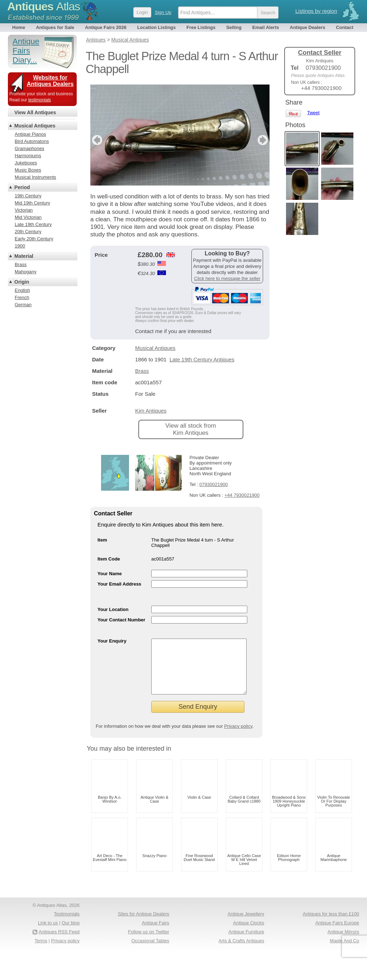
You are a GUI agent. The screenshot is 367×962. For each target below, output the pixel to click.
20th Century (28, 231)
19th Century (28, 195)
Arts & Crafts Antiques (241, 951)
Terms (41, 951)
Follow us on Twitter (148, 942)
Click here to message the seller (227, 278)
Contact (344, 27)
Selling (234, 27)
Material (23, 256)
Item (102, 540)
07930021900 (213, 484)
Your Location (112, 609)
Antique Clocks (248, 933)
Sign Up (163, 12)
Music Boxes (28, 170)
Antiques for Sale (55, 27)
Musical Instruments (35, 177)
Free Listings (200, 27)
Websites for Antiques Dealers (50, 80)
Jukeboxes (26, 162)
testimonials (39, 99)
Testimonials (67, 924)
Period (22, 187)
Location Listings (156, 27)
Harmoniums (28, 155)
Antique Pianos (30, 134)
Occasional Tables (150, 951)
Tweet (313, 112)
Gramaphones (29, 148)
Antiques (43, 6)
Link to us (48, 933)
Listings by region (316, 11)
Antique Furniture (246, 942)
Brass (142, 371)
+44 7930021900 (241, 495)
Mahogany (26, 271)
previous (96, 140)
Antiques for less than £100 (330, 924)
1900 (20, 246)
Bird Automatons (32, 141)
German (23, 304)
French (22, 297)
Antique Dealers (307, 27)
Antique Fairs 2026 (106, 27)
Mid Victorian (28, 217)
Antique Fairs (155, 933)
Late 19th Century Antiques (202, 359)
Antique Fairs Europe (337, 933)
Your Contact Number (121, 619)
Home (18, 27)
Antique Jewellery (246, 924)
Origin (21, 282)
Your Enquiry (112, 641)
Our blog (71, 933)
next (264, 140)
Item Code (108, 559)
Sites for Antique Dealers (143, 924)
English (22, 290)
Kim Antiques (151, 411)
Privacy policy (238, 737)
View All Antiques (35, 112)
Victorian (24, 210)
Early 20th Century (34, 238)
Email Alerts (265, 27)
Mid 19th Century (32, 203)
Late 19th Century (33, 224)
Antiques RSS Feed (59, 942)
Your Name (109, 573)
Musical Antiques (155, 348)
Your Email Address (119, 584)
